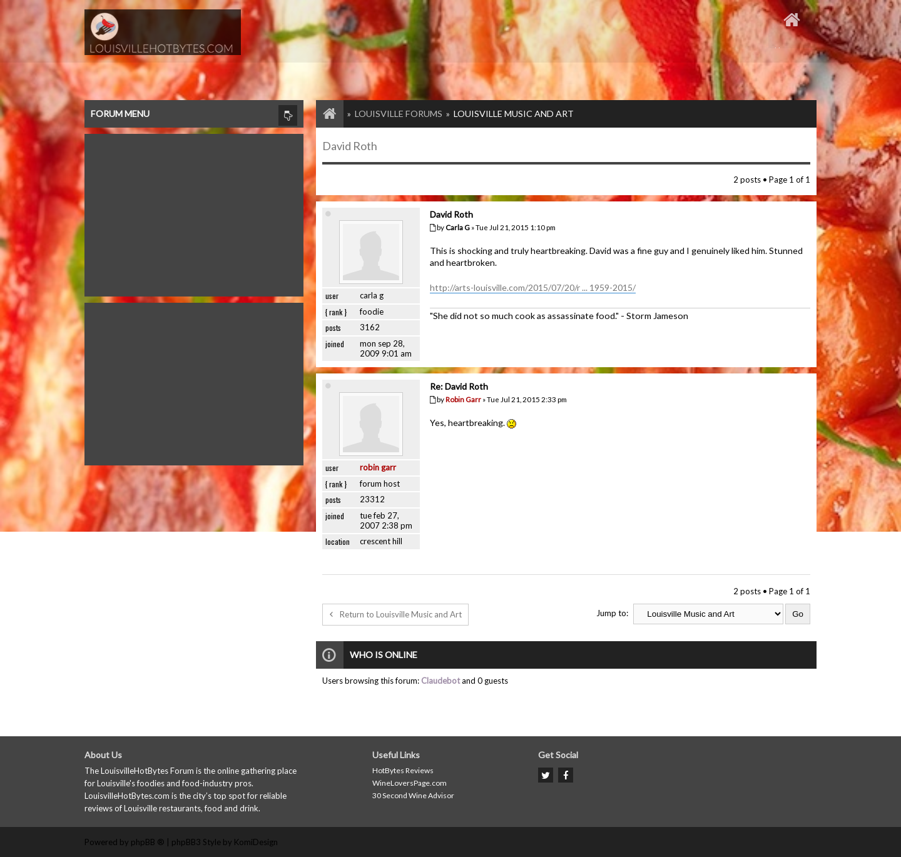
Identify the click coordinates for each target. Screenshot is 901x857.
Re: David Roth (459, 386)
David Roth (349, 146)
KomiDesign (256, 842)
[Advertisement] (194, 212)
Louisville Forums (398, 113)
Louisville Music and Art (514, 113)
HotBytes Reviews (403, 770)
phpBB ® (148, 842)
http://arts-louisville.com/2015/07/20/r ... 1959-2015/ (533, 287)
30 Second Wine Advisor (413, 795)
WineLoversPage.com (409, 783)
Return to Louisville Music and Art (395, 614)
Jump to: (612, 613)
